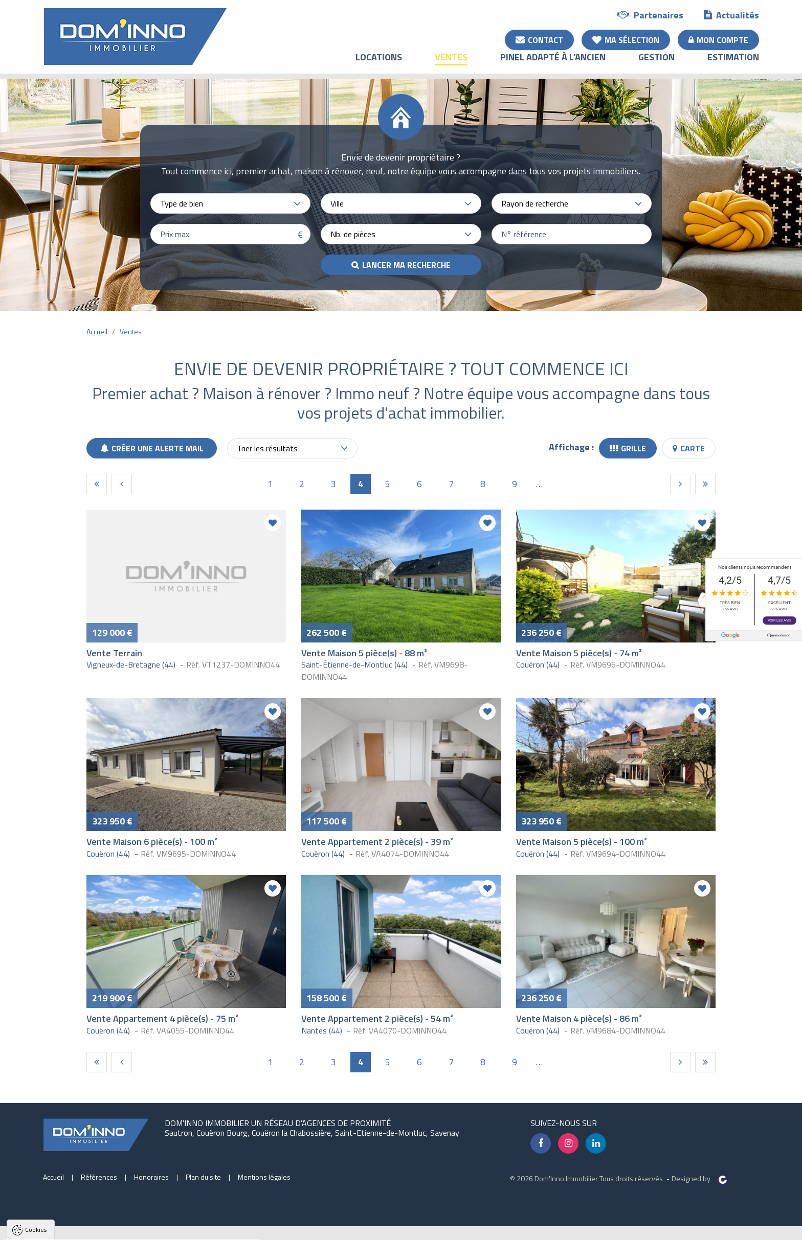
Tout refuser (136, 1232)
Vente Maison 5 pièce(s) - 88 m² (364, 653)
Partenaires (650, 14)
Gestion (656, 64)
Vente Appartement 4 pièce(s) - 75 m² (162, 1018)
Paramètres (196, 1232)
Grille (628, 448)
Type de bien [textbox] (181, 203)
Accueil (96, 331)
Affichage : (571, 447)
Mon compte (718, 39)
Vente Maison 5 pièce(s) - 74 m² (579, 653)
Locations (378, 64)
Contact (539, 39)
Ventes (451, 64)
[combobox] (230, 203)
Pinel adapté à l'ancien (553, 64)
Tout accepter (73, 1232)
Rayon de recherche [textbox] (534, 203)
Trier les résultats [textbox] (267, 448)
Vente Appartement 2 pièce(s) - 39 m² (377, 841)
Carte (689, 448)
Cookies (36, 1104)
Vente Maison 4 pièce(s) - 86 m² (579, 1018)
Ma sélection (625, 39)
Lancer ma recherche (406, 265)
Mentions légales (264, 1177)
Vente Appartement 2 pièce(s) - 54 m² (377, 1018)
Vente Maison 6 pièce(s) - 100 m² (151, 841)
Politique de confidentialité (58, 1207)
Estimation (733, 64)
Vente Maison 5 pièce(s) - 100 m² (581, 841)
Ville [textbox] (337, 203)
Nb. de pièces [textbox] (352, 234)
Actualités (731, 14)
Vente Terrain (114, 653)
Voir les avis (779, 620)
